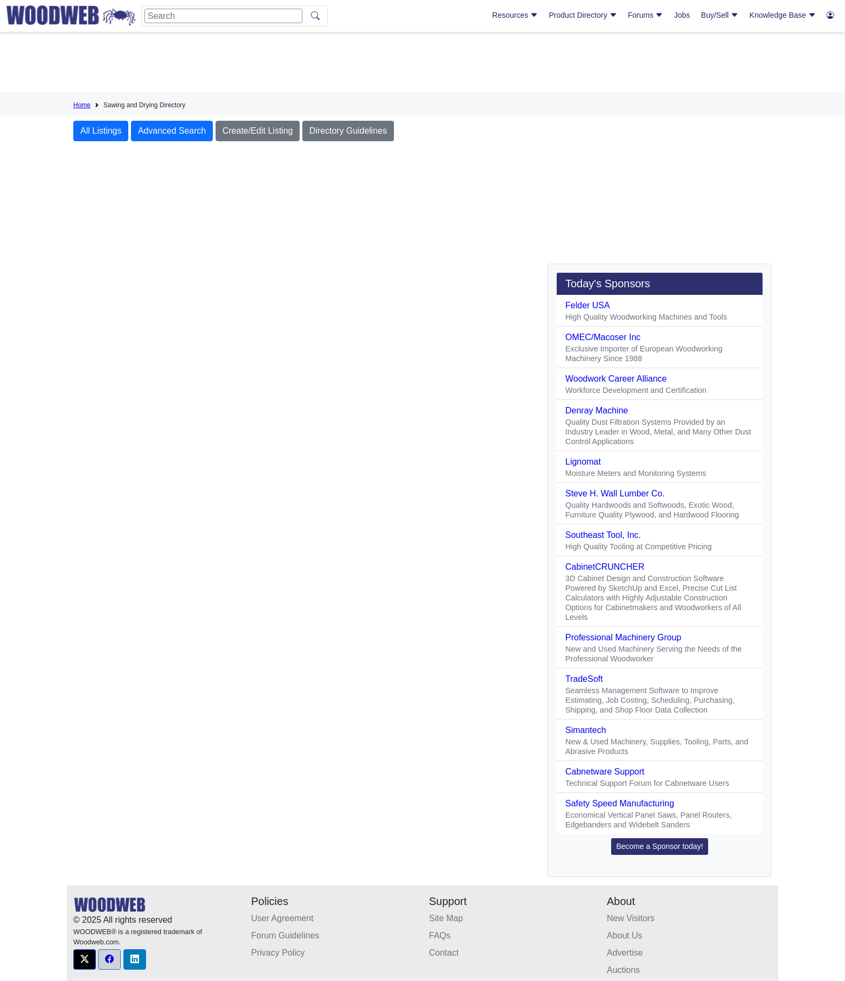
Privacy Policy (278, 952)
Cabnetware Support (605, 771)
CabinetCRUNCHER (605, 566)
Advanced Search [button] (172, 130)
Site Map (446, 918)
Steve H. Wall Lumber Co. (614, 493)
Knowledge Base (783, 15)
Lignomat (583, 461)
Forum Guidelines (285, 935)
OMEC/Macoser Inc (603, 337)
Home (82, 105)
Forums (645, 15)
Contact (444, 952)
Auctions (623, 970)
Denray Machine (596, 410)
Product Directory (583, 15)
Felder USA (587, 305)
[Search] (223, 16)
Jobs (682, 15)
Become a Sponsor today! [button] (659, 846)
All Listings (100, 130)
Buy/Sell (719, 15)
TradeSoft (584, 678)
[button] (84, 959)
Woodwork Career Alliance (616, 378)
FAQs (440, 935)
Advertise (625, 952)
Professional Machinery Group (623, 637)
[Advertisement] (422, 64)
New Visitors (631, 918)
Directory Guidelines (348, 130)
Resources (515, 15)
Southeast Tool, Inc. (603, 535)
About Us (624, 935)
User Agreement (282, 918)
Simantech (585, 730)
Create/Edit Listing (258, 130)
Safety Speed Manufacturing (619, 803)
